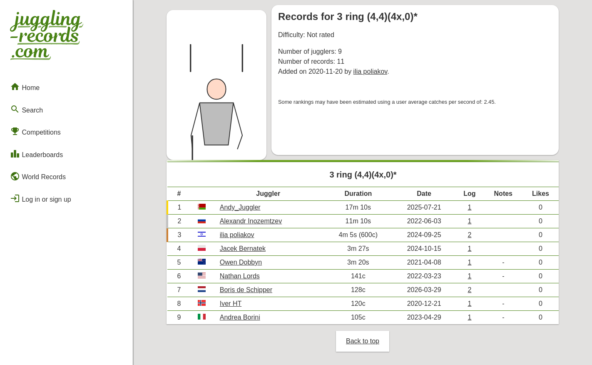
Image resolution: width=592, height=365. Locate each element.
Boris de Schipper (246, 289)
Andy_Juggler (240, 207)
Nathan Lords (240, 276)
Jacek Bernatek (243, 248)
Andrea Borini (240, 317)
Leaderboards (36, 154)
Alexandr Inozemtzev (251, 221)
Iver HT (230, 303)
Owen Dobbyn (241, 262)
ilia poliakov (370, 71)
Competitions (35, 131)
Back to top (362, 341)
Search (26, 109)
